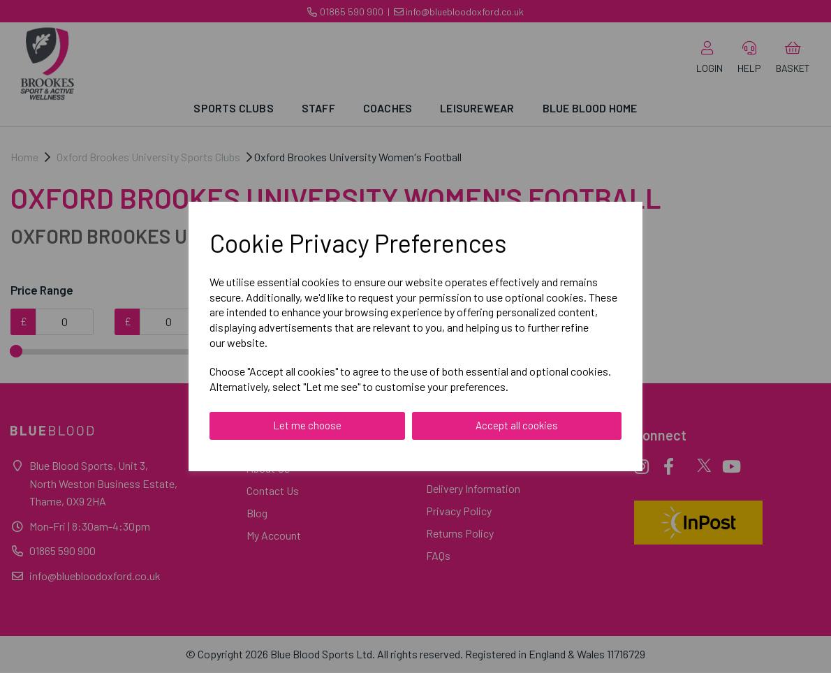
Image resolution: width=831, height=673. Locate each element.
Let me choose (307, 425)
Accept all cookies (517, 425)
